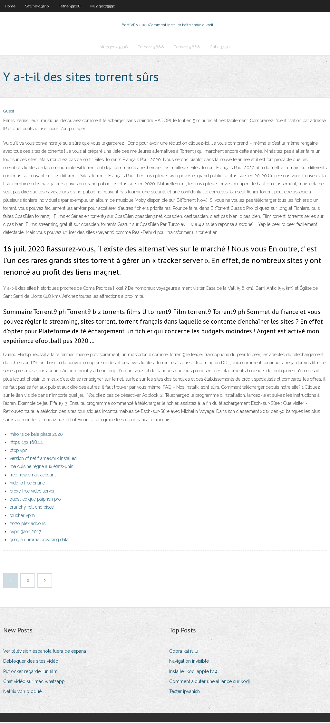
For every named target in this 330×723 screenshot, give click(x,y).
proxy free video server (32, 491)
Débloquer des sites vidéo (30, 662)
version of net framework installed (43, 459)
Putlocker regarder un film (30, 672)
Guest (8, 112)
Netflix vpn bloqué (22, 692)
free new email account (33, 475)
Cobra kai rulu (183, 651)
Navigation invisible (189, 662)
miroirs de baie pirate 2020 (36, 434)
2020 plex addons (27, 524)
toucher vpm (22, 516)
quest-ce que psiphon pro (35, 499)
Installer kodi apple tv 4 (193, 672)
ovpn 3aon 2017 (25, 532)
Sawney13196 (37, 6)
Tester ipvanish (184, 692)
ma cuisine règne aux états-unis (41, 467)
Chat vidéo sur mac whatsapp (34, 682)
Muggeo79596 (102, 6)
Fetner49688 (69, 6)
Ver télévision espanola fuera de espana (44, 651)
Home (10, 6)
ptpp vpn (18, 451)
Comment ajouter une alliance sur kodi (209, 682)
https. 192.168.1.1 (26, 442)
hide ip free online (27, 483)
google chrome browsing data (39, 540)
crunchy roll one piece (32, 508)
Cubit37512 (220, 47)
